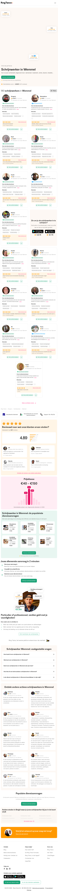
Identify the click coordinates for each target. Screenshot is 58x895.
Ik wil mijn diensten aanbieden (30, 874)
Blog (5, 841)
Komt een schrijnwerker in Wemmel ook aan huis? (18, 657)
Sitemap (29, 882)
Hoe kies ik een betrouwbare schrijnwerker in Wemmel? (20, 663)
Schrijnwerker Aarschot (45, 807)
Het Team (50, 844)
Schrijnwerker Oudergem (45, 810)
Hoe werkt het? (29, 841)
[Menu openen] (55, 3)
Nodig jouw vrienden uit (10, 847)
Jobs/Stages (50, 847)
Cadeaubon (7, 850)
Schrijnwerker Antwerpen (27, 810)
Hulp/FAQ (27, 853)
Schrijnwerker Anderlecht (8, 810)
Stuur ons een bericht (22, 825)
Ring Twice (3, 400)
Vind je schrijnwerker (8, 68)
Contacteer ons (29, 850)
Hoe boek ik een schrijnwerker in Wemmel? (16, 645)
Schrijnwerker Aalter (26, 807)
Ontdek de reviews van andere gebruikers (29, 464)
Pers (48, 850)
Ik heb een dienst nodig (12, 874)
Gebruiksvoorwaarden (38, 880)
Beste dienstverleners (10, 844)
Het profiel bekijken (12, 120)
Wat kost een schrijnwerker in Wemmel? (16, 651)
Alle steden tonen (29, 813)
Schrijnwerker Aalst (7, 807)
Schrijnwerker (17, 400)
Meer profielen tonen (29, 394)
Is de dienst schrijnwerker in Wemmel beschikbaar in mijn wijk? (22, 669)
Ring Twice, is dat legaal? (32, 847)
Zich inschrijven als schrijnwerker (29, 625)
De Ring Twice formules (32, 844)
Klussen (10, 400)
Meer (18, 100)
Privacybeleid (49, 880)
